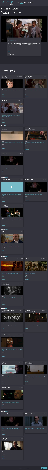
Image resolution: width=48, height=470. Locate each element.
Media (22, 2)
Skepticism (15, 91)
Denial (29, 376)
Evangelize (33, 142)
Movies (9, 51)
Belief (5, 91)
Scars (19, 349)
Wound (3, 350)
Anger (3, 91)
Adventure (3, 349)
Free (36, 142)
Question (12, 194)
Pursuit (6, 116)
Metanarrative (10, 376)
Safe (30, 378)
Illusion (40, 376)
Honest (36, 325)
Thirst (19, 142)
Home (18, 2)
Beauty (26, 142)
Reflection (20, 273)
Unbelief (17, 402)
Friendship (14, 297)
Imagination (6, 325)
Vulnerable (17, 219)
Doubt (8, 91)
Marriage (13, 273)
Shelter (32, 378)
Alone (26, 376)
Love (11, 273)
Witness (27, 48)
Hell (11, 246)
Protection (27, 378)
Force (11, 452)
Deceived (3, 402)
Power (17, 452)
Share (22, 48)
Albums (25, 2)
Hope (16, 115)
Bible (3, 246)
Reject (13, 246)
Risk (36, 91)
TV (25, 94)
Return (9, 116)
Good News (8, 219)
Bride (6, 273)
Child (3, 115)
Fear (17, 48)
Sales (10, 168)
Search (29, 2)
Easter (31, 325)
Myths (15, 376)
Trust (18, 91)
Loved (19, 115)
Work (6, 247)
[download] (44, 468)
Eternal (9, 349)
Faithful (9, 115)
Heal (11, 349)
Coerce (9, 48)
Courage (8, 297)
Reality (20, 376)
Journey (14, 349)
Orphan (3, 116)
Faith (29, 91)
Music (41, 142)
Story (24, 48)
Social (3, 94)
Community (4, 142)
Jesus (9, 194)
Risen (20, 194)
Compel (11, 48)
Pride (12, 402)
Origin (17, 376)
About (33, 2)
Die (29, 273)
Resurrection (17, 194)
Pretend (43, 376)
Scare (19, 48)
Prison (44, 142)
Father (12, 115)
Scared (38, 91)
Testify (14, 219)
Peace (34, 91)
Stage (3, 198)
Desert (7, 142)
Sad (16, 349)
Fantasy (15, 48)
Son (35, 378)
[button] (12, 83)
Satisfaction (13, 142)
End (6, 349)
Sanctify (3, 298)
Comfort (26, 91)
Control (6, 452)
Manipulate (14, 452)
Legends (6, 376)
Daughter (5, 115)
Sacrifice (33, 273)
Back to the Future (13, 40)
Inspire (38, 142)
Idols (9, 402)
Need (10, 142)
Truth (15, 168)
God (12, 91)
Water (22, 142)
